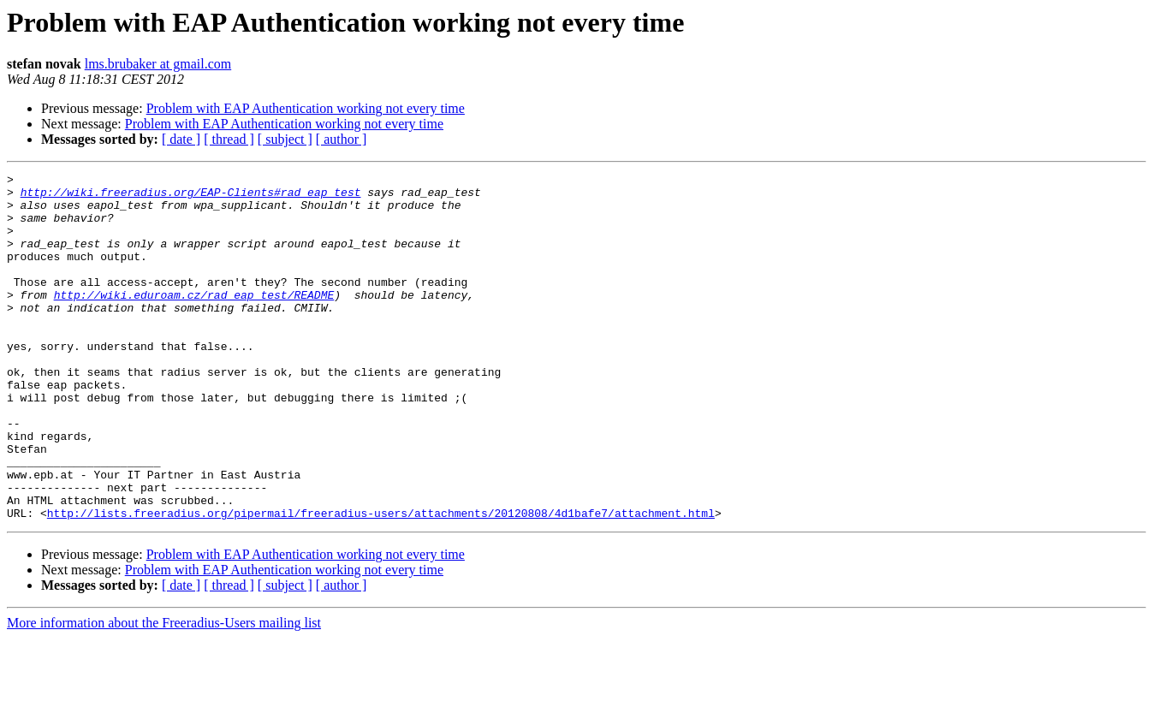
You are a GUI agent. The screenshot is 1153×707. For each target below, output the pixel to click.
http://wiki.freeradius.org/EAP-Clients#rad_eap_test (191, 197)
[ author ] (341, 139)
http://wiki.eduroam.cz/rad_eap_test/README (194, 320)
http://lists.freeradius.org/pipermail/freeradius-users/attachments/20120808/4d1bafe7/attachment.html (381, 582)
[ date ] (181, 139)
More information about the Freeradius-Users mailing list (164, 692)
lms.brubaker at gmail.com (158, 63)
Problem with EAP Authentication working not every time (305, 108)
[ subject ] (285, 139)
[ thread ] (229, 139)
